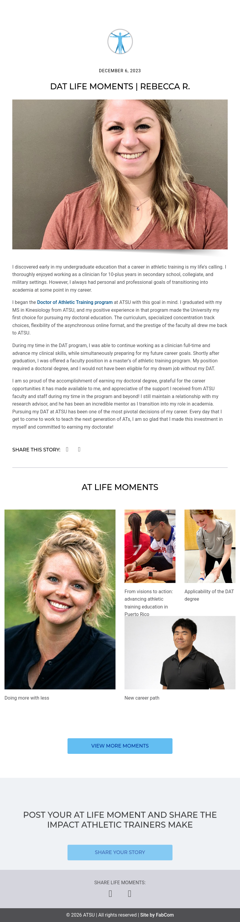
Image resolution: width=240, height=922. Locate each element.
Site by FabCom (157, 915)
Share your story (120, 858)
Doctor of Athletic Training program (75, 302)
